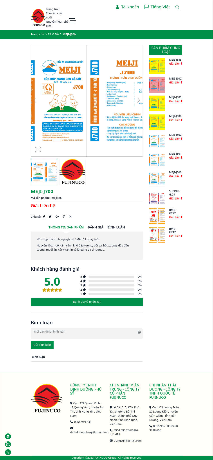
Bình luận (116, 227)
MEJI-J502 (175, 135)
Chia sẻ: (36, 217)
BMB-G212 (172, 230)
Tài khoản (127, 6)
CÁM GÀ (53, 34)
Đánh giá (95, 227)
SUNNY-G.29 (174, 192)
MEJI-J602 (175, 78)
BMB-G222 (172, 211)
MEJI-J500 (175, 172)
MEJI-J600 (175, 116)
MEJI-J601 (175, 97)
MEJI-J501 (175, 154)
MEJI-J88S (175, 60)
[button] (138, 101)
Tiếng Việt (160, 7)
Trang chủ (37, 34)
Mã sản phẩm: (40, 198)
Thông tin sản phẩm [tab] (66, 227)
